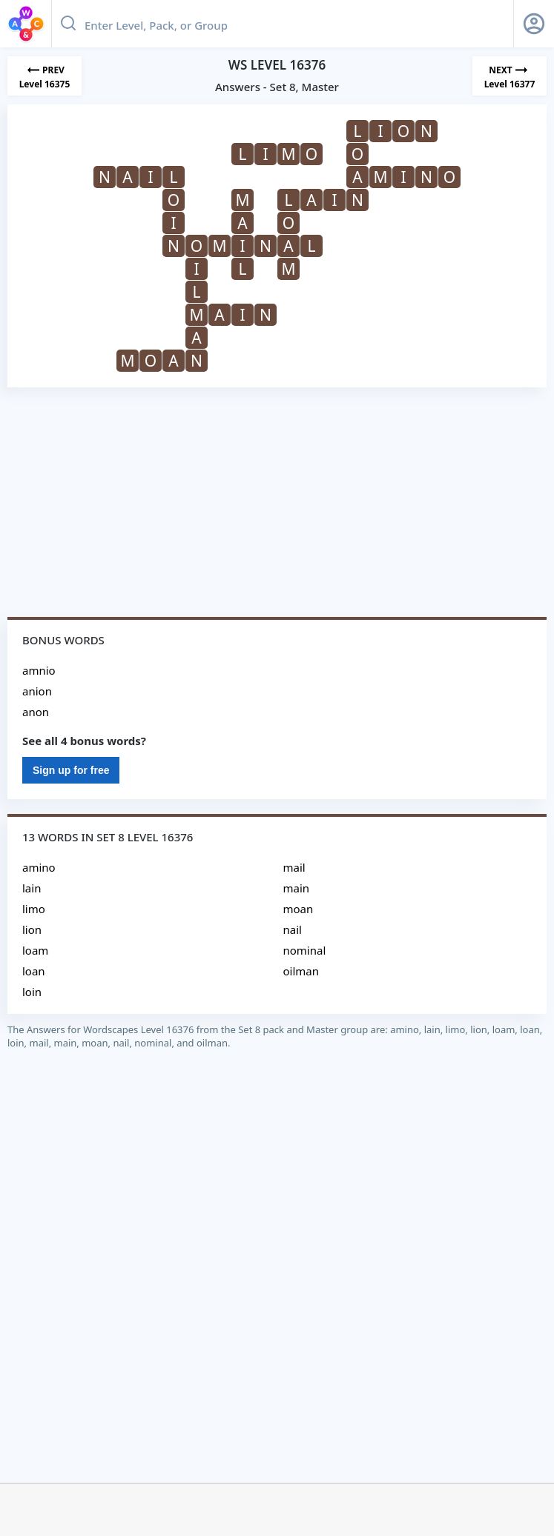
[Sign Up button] (534, 23)
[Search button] (68, 23)
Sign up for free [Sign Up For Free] (71, 770)
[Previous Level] (44, 76)
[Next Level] (509, 76)
